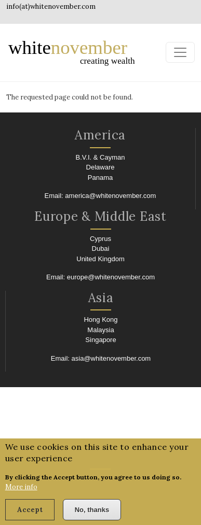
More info (21, 491)
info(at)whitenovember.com (51, 6)
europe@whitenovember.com (111, 277)
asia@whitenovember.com (111, 358)
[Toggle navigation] (180, 52)
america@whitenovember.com (110, 196)
